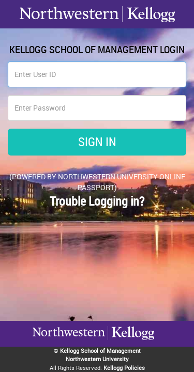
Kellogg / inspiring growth (69, 346)
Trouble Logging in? (97, 201)
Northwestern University (131, 345)
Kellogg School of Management (100, 350)
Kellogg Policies (124, 367)
